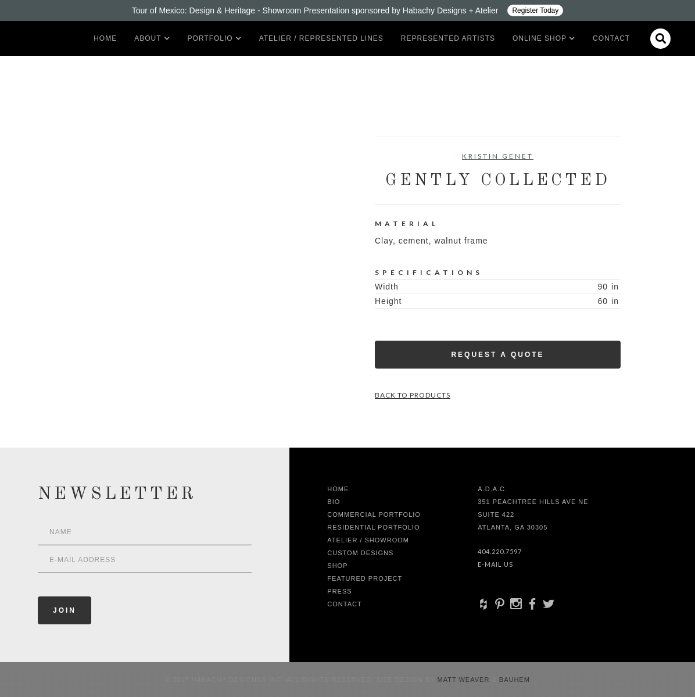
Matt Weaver (465, 679)
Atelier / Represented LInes (321, 38)
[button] (148, 38)
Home (105, 38)
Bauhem (513, 679)
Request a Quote (497, 355)
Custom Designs (360, 552)
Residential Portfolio (373, 527)
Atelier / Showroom (368, 540)
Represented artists (448, 38)
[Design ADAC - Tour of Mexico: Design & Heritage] (347, 10)
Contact (611, 38)
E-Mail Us (495, 564)
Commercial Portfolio (374, 514)
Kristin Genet (497, 156)
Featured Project (364, 578)
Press (339, 591)
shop (337, 565)
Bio (333, 501)
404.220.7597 (500, 551)
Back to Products (412, 395)
